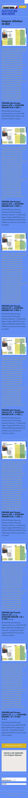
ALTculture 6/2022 (6, 90)
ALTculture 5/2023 (16, 88)
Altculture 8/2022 (6, 96)
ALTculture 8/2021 (16, 94)
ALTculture (5, 48)
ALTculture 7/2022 (16, 92)
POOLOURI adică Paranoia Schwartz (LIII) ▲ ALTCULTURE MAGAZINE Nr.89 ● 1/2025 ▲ (13, 514)
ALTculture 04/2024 (11, 56)
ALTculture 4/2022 (6, 86)
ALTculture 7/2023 (6, 94)
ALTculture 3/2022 (6, 84)
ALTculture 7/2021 (6, 92)
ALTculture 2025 (17, 82)
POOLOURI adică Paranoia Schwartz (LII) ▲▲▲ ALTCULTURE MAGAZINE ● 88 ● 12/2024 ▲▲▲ (13, 615)
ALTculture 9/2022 (16, 98)
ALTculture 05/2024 (11, 58)
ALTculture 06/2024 (11, 60)
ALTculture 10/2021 (7, 66)
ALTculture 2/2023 (16, 78)
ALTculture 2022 (15, 80)
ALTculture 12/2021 (7, 74)
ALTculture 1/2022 (10, 64)
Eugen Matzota (16, 100)
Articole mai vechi (13, 745)
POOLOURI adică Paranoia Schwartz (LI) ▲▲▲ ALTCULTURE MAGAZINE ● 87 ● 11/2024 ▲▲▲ (14, 715)
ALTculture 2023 (15, 179)
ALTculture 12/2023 (7, 76)
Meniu (23, 6)
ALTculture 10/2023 (7, 68)
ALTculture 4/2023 (16, 86)
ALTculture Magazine (9, 12)
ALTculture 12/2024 (17, 76)
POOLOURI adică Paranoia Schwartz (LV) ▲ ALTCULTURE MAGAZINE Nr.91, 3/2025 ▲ (12, 308)
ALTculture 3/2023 (16, 84)
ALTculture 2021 (6, 80)
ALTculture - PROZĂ (13, 48)
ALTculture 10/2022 (17, 66)
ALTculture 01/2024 (14, 50)
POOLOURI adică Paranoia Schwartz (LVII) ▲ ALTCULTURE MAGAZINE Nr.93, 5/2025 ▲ (13, 105)
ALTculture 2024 (8, 82)
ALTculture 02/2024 (11, 52)
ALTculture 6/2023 (16, 90)
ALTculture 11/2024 (17, 72)
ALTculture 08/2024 (11, 62)
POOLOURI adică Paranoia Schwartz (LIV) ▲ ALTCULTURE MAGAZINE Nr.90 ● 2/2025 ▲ (13, 412)
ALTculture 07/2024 (11, 159)
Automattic (16, 795)
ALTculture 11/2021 (7, 70)
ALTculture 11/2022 (17, 70)
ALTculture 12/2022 (17, 74)
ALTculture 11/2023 (7, 72)
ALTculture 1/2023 (20, 64)
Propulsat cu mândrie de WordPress (12, 793)
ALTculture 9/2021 (6, 98)
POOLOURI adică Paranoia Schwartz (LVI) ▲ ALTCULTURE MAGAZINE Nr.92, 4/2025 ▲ (13, 203)
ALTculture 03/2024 (11, 54)
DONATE (4, 784)
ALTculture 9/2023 (6, 100)
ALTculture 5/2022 (6, 88)
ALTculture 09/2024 (11, 161)
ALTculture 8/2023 (16, 96)
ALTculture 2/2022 (6, 78)
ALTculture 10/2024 (17, 68)
